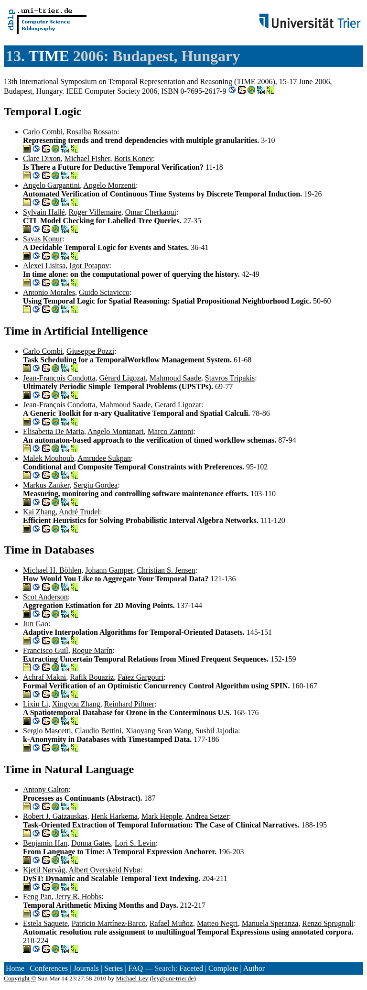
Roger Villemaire (95, 212)
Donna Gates (91, 843)
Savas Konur (42, 239)
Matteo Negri (217, 923)
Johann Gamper (109, 570)
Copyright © (20, 978)
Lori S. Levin (135, 843)
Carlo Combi (43, 132)
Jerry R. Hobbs (78, 896)
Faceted (191, 968)
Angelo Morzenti (109, 185)
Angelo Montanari (115, 431)
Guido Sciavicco (104, 292)
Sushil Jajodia (216, 731)
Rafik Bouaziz (92, 677)
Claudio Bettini (98, 731)
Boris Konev (133, 158)
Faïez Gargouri (140, 677)
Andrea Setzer (207, 816)
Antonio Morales (49, 292)
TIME (48, 56)
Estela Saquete (45, 923)
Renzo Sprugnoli (328, 923)
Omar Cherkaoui (150, 212)
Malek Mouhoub (48, 458)
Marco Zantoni (171, 431)
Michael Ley (132, 978)
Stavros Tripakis (230, 378)
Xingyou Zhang (76, 704)
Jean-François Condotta (59, 378)
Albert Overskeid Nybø (104, 870)
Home (15, 968)
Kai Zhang (39, 512)
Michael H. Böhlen (52, 570)
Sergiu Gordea (96, 485)
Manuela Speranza (270, 923)
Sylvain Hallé (44, 212)
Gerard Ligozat (178, 405)
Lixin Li (35, 704)
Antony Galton (46, 789)
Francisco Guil (45, 650)
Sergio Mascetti (47, 731)
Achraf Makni (44, 677)
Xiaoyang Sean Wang (159, 731)
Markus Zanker (46, 485)
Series (113, 968)
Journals (85, 968)
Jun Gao (35, 624)
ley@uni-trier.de (173, 978)
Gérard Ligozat (122, 378)
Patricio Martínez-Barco (109, 923)
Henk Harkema (114, 816)
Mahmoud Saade (175, 378)
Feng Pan (37, 896)
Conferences (49, 968)
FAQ (135, 968)
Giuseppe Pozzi (90, 351)
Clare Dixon (42, 158)
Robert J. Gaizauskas (55, 816)
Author (254, 968)
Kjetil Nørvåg (44, 870)
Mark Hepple (161, 816)
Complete (223, 968)
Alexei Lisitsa (44, 265)
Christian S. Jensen (166, 570)
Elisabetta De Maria (53, 431)
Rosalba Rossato (91, 132)
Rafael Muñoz (171, 923)
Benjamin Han (45, 843)
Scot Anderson (45, 597)
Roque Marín (92, 650)
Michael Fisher (87, 158)
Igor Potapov (89, 265)
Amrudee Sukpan (104, 458)
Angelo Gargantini (51, 185)
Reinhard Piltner (129, 704)
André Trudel (79, 512)
